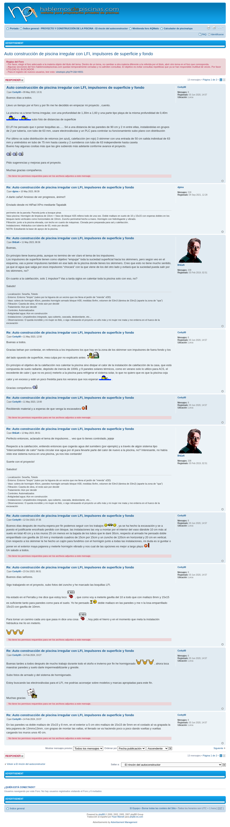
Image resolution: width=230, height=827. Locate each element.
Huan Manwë (118, 817)
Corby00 (16, 92)
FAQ (204, 34)
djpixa (15, 191)
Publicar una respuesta (14, 80)
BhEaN (15, 242)
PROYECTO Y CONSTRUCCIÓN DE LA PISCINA (67, 28)
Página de (210, 79)
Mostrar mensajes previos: (74, 748)
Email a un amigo (214, 28)
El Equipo (135, 808)
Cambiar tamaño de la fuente (221, 28)
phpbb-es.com (136, 817)
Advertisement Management (124, 822)
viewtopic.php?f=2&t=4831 (69, 72)
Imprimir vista (208, 28)
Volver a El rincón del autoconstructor (26, 764)
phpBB (102, 814)
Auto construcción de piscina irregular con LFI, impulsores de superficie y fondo (78, 53)
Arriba (222, 181)
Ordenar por (124, 748)
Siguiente (218, 748)
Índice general (31, 28)
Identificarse (217, 34)
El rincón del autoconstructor (111, 28)
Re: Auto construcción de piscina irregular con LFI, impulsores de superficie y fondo (70, 187)
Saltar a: (115, 764)
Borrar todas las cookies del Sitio (159, 808)
